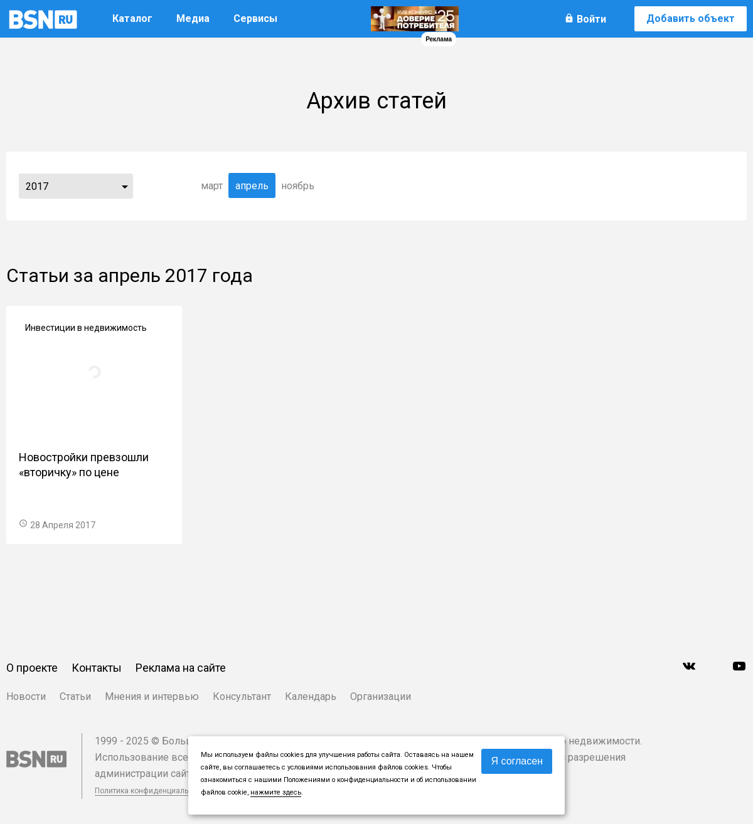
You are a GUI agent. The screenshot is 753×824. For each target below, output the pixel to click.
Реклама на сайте (181, 667)
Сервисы (255, 18)
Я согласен (517, 761)
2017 (37, 186)
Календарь (310, 696)
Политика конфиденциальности (152, 790)
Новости (26, 696)
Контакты (97, 667)
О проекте (32, 667)
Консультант (242, 696)
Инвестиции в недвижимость (86, 328)
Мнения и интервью (152, 696)
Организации (380, 696)
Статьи (75, 696)
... (124, 186)
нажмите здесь (275, 792)
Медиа (193, 18)
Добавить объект (690, 18)
